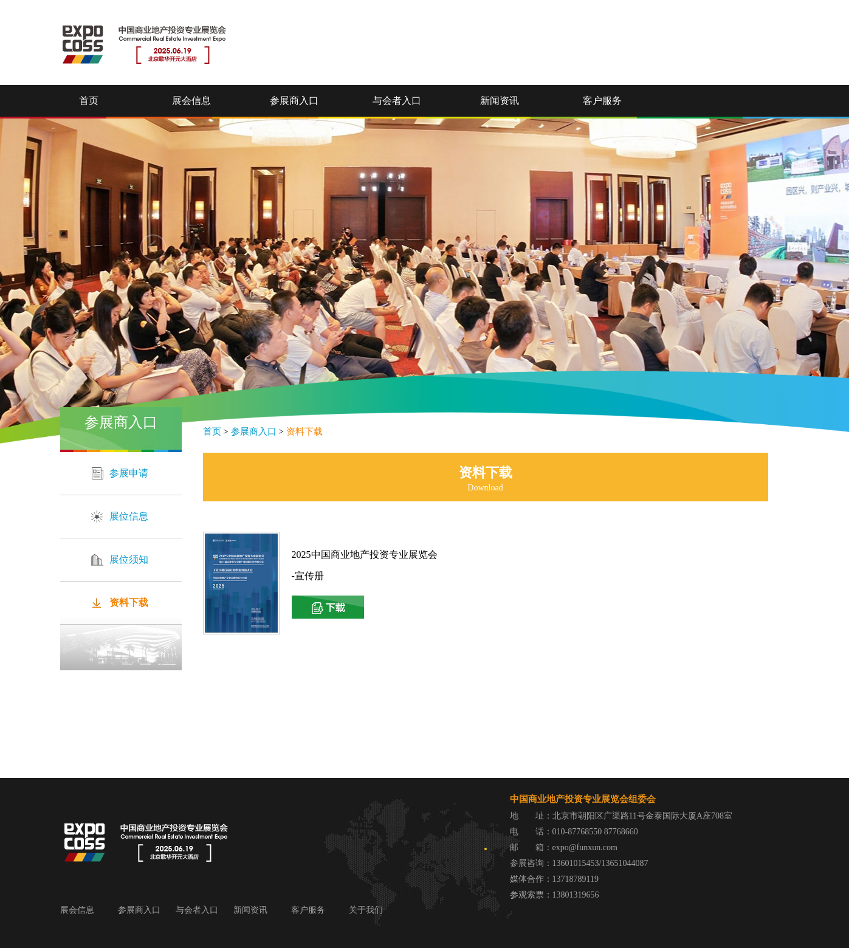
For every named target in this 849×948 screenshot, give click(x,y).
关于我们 (366, 910)
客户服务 (602, 100)
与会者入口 (397, 100)
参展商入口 (294, 100)
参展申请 (128, 473)
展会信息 (191, 100)
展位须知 (128, 559)
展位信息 (128, 516)
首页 (88, 100)
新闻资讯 (499, 100)
